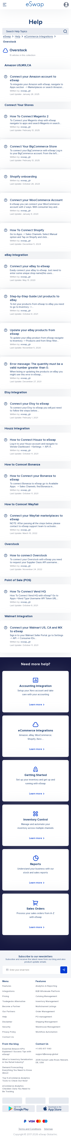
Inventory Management (47, 1001)
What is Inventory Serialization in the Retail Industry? (17, 1060)
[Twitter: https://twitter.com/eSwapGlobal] (58, 1100)
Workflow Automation (46, 1032)
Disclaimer (7, 1021)
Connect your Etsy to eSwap (29, 404)
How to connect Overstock (28, 555)
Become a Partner (11, 1006)
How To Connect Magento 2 (29, 116)
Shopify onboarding (23, 176)
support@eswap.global (47, 1054)
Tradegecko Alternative (13, 1001)
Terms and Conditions (29, 1129)
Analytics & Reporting (46, 986)
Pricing (5, 996)
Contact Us (8, 1037)
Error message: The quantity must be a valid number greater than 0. (36, 365)
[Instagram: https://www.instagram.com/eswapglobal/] (35, 1100)
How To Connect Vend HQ (28, 591)
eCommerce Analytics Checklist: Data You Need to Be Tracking (16, 1089)
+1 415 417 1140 (43, 1048)
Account (66, 4)
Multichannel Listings (46, 1006)
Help (35, 22)
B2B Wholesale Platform (48, 991)
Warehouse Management (48, 1027)
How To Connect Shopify (27, 230)
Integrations (8, 991)
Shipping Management (47, 1021)
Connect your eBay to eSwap (30, 266)
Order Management (45, 1011)
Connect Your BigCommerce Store (33, 146)
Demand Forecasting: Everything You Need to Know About (17, 1070)
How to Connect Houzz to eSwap (33, 440)
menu (4, 4)
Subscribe (63, 969)
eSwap (7, 36)
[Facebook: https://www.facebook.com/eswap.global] (12, 1100)
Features (6, 986)
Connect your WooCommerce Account (36, 200)
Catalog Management (46, 996)
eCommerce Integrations (38, 36)
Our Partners (8, 1011)
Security (6, 1027)
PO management (44, 1016)
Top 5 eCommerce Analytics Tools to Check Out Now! (16, 1079)
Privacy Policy (9, 1032)
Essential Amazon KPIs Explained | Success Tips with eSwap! (16, 1051)
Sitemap (48, 1129)
